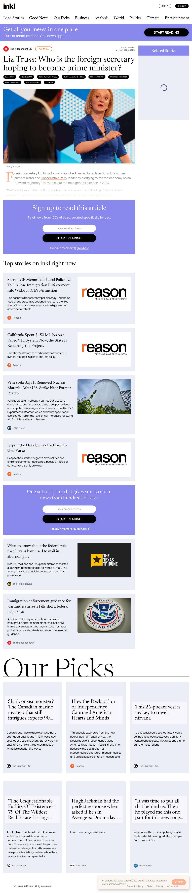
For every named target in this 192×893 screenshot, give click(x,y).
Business (82, 18)
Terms (130, 886)
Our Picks (62, 18)
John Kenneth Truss (48, 77)
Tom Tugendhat (32, 82)
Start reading (166, 32)
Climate (153, 18)
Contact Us (172, 886)
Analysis (101, 18)
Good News (38, 18)
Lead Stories (13, 18)
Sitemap (159, 886)
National (44, 48)
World (119, 18)
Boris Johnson (96, 77)
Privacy (139, 886)
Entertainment (177, 18)
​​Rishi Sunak (26, 77)
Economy (49, 82)
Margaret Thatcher (118, 77)
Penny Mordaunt (12, 82)
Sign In (165, 6)
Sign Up (182, 6)
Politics (135, 18)
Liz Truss (9, 77)
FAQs (149, 886)
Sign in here (81, 248)
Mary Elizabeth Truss (74, 77)
